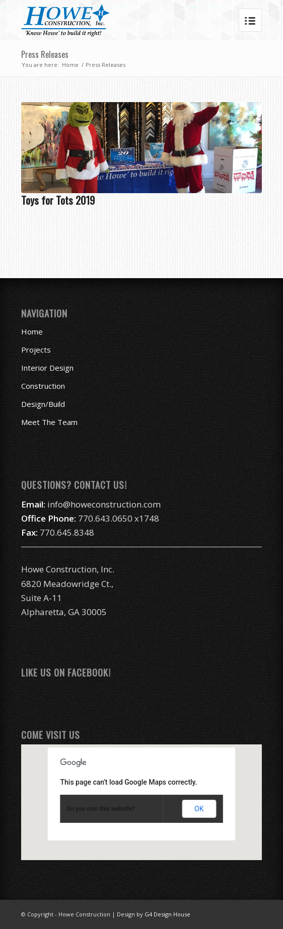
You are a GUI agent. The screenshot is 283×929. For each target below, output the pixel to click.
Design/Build (43, 404)
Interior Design (47, 368)
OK (198, 809)
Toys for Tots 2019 (58, 200)
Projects (36, 350)
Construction (43, 386)
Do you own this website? (101, 808)
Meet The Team (49, 422)
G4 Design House (167, 914)
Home (70, 64)
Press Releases (44, 54)
